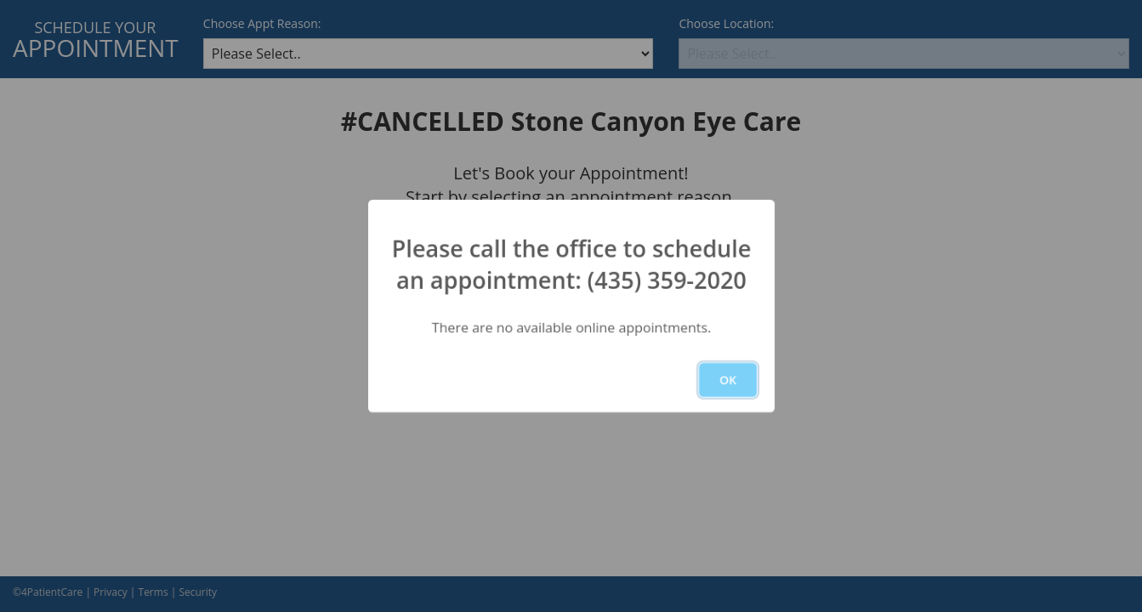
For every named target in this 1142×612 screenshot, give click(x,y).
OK (727, 379)
